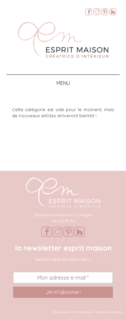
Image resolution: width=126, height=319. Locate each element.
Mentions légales (109, 312)
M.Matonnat (82, 312)
